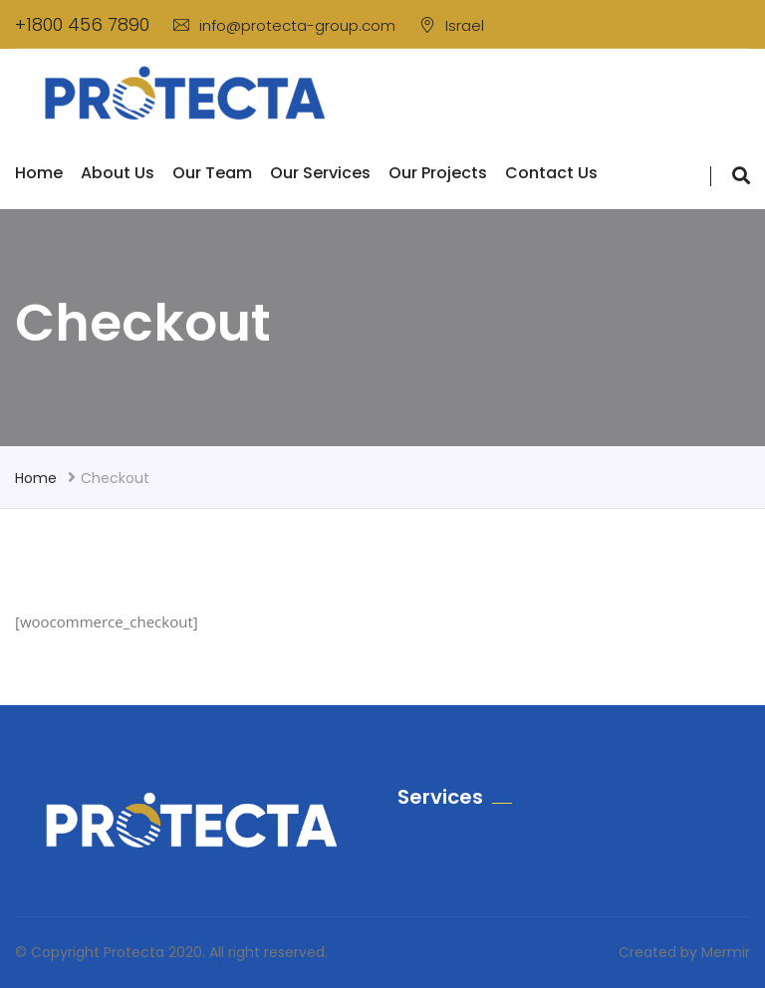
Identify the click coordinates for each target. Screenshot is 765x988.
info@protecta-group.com (284, 25)
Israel (451, 25)
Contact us (551, 172)
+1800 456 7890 (82, 24)
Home (39, 172)
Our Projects (437, 172)
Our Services (320, 172)
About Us (117, 172)
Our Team (212, 172)
